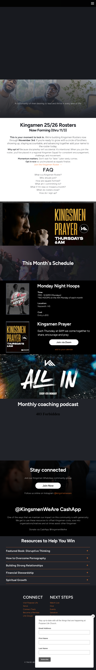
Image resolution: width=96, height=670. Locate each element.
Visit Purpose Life (30, 603)
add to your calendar (64, 349)
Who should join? (48, 178)
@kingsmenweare (63, 493)
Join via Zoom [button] (63, 342)
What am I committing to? (48, 184)
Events (53, 609)
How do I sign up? (48, 193)
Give (52, 606)
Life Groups (28, 616)
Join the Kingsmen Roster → (48, 164)
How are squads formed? (48, 181)
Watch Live (54, 603)
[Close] (93, 616)
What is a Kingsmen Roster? (48, 174)
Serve (25, 606)
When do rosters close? (48, 190)
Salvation (54, 613)
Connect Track (29, 609)
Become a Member (31, 613)
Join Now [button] (48, 485)
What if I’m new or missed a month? (48, 187)
